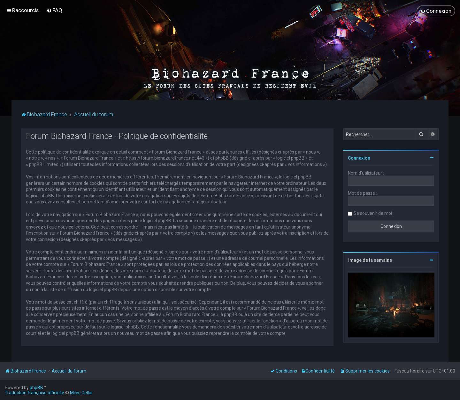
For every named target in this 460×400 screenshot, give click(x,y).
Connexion (359, 158)
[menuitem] (54, 10)
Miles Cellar (81, 392)
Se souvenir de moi (373, 213)
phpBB (36, 387)
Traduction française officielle (34, 392)
